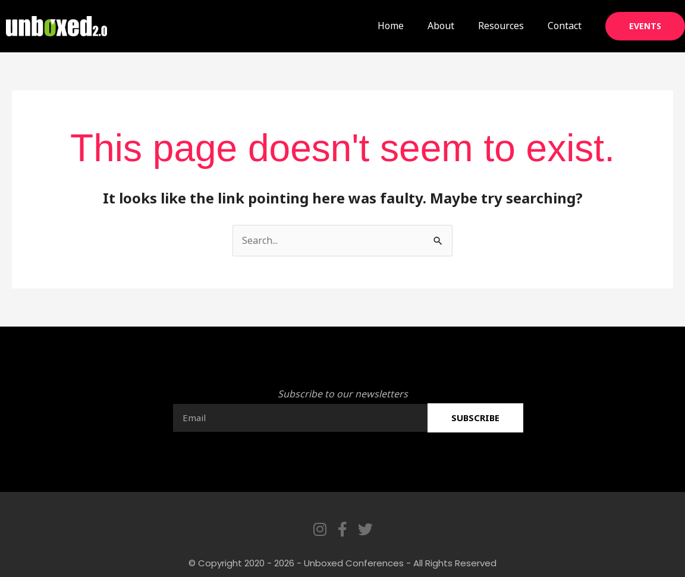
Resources (501, 25)
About (441, 25)
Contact (565, 25)
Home (391, 25)
